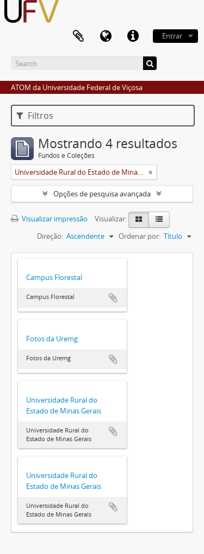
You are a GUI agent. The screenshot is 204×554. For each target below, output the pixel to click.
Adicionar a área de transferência (113, 297)
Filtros (34, 116)
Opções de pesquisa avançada (102, 194)
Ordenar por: (139, 236)
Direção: (50, 236)
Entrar (172, 36)
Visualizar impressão (49, 219)
